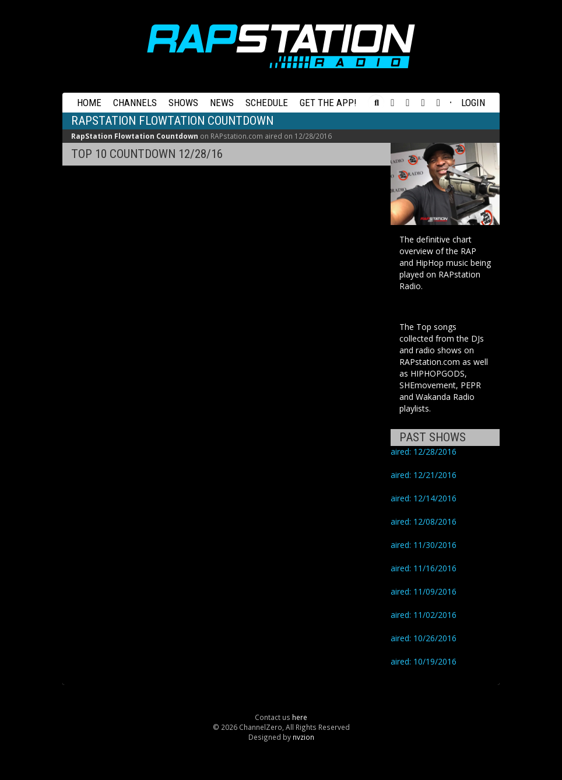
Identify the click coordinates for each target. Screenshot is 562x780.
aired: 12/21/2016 (423, 474)
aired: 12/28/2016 (423, 451)
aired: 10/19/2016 (423, 661)
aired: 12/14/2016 (423, 498)
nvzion (303, 737)
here (299, 717)
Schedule (266, 102)
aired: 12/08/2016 (423, 521)
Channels (135, 102)
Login (473, 102)
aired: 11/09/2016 (423, 591)
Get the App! (328, 102)
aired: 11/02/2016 (423, 614)
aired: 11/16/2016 (423, 568)
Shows (183, 102)
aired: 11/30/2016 (423, 544)
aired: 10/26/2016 (423, 638)
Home (89, 102)
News (222, 102)
